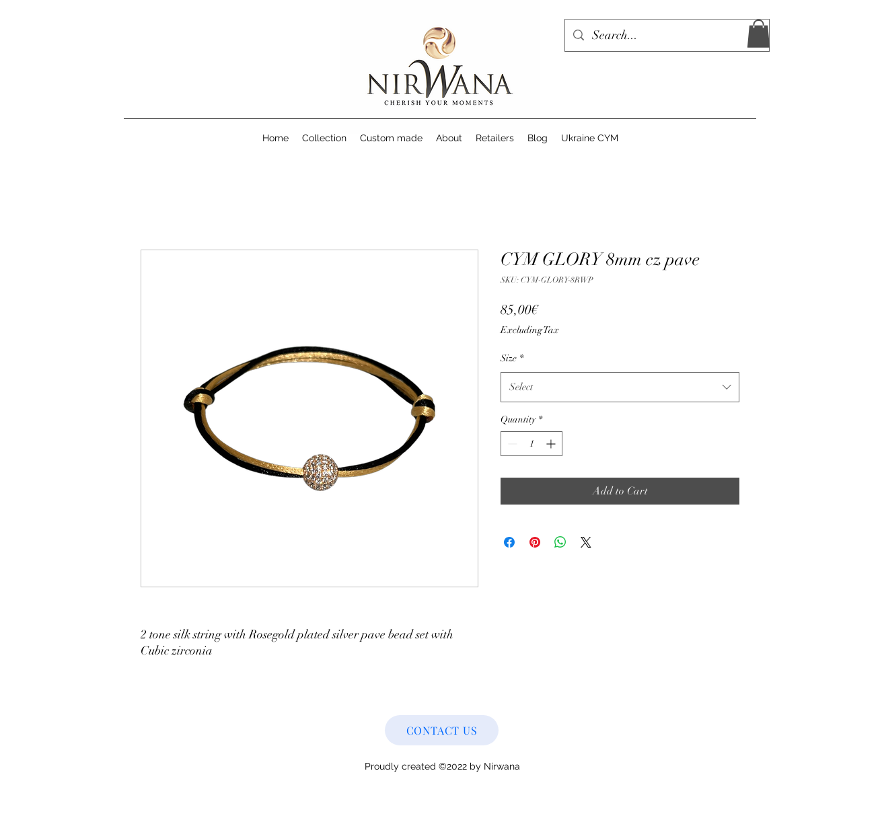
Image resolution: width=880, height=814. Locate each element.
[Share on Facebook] (509, 542)
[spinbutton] (531, 443)
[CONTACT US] (442, 730)
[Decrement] (511, 443)
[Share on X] (586, 542)
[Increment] (552, 443)
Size (512, 358)
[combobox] (620, 387)
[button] (758, 34)
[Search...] (666, 36)
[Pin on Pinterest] (535, 542)
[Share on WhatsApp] (560, 542)
